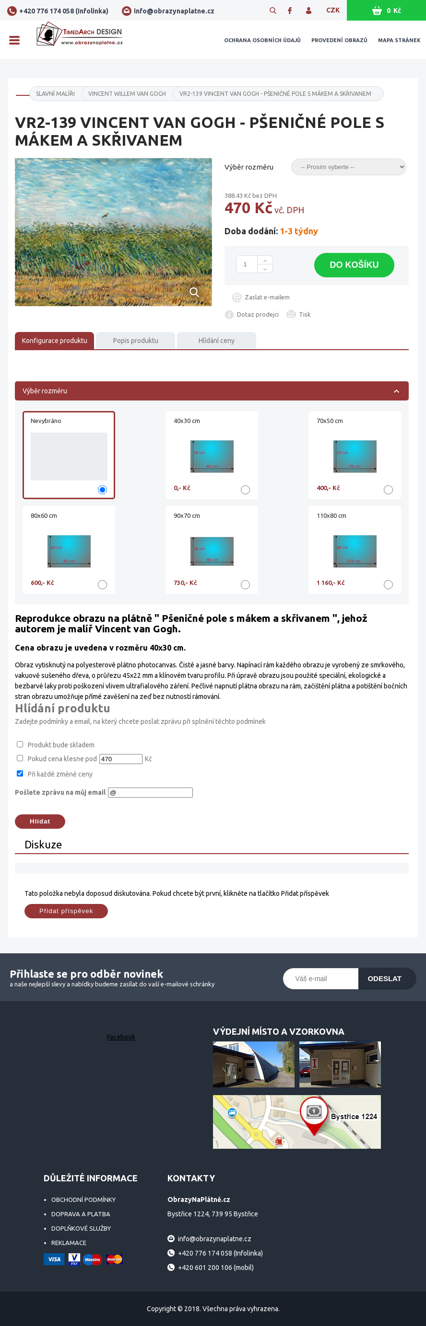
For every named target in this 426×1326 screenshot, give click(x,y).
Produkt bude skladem (61, 745)
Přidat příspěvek (66, 910)
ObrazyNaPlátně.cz (79, 40)
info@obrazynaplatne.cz (174, 11)
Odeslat (384, 978)
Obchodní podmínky (83, 1199)
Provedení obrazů (339, 40)
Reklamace (68, 1242)
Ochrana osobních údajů (262, 40)
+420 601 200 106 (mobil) (216, 1267)
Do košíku (354, 265)
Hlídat (40, 821)
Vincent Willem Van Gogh (127, 94)
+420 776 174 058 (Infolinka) (63, 11)
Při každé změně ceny (60, 774)
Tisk (305, 314)
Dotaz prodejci (258, 314)
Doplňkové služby (81, 1228)
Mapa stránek (399, 40)
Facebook (121, 1037)
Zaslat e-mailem (267, 297)
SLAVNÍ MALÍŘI (55, 94)
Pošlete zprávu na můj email (60, 792)
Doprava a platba (80, 1214)
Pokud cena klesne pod (62, 759)
